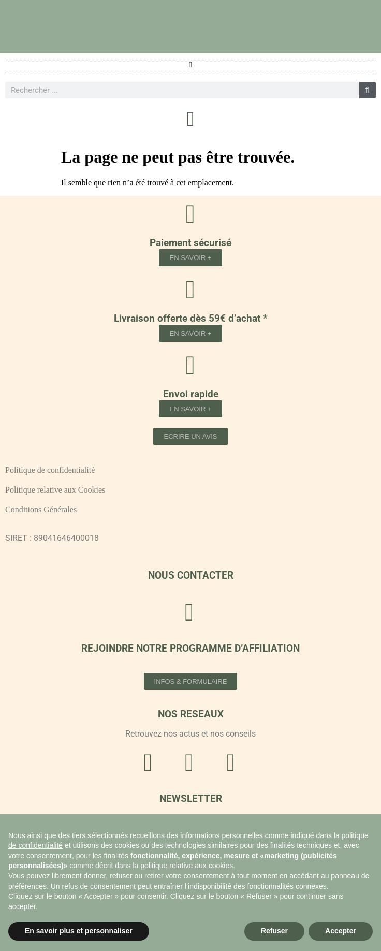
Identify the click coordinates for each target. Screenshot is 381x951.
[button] (190, 65)
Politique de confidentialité (50, 470)
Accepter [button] (340, 931)
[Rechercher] (367, 90)
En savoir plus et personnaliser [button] (79, 931)
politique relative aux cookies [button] (186, 865)
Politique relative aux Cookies (55, 489)
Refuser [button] (274, 931)
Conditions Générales (41, 509)
